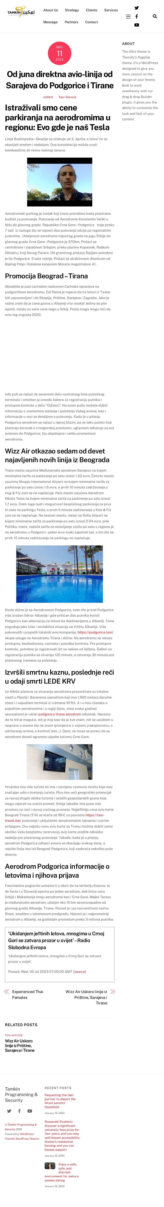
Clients (91, 10)
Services (111, 10)
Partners (71, 22)
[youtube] (136, 24)
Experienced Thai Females (27, 994)
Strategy (72, 10)
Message (50, 22)
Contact (91, 22)
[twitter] (136, 7)
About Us (50, 10)
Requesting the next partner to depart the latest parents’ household (60, 1101)
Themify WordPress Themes (22, 1138)
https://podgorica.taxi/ (95, 632)
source (79, 972)
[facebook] (136, 16)
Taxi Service (67, 97)
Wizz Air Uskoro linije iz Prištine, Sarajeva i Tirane (86, 997)
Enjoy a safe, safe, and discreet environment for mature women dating (62, 1172)
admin (48, 97)
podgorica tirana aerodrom (59, 714)
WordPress (26, 1134)
